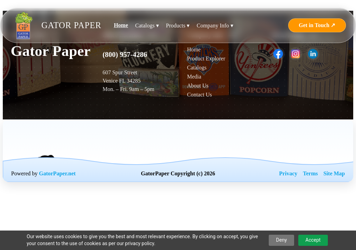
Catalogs (197, 67)
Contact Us (199, 95)
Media (194, 77)
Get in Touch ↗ (317, 25)
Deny (281, 240)
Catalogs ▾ (147, 25)
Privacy (288, 173)
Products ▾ (177, 25)
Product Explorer (206, 58)
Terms (310, 173)
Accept (313, 240)
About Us (198, 86)
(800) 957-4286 (125, 54)
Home (121, 25)
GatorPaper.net (57, 173)
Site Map (334, 173)
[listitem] (278, 53)
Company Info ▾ (215, 25)
